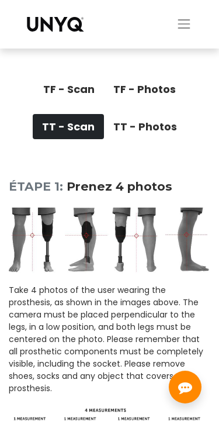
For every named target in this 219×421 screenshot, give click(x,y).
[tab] (69, 89)
